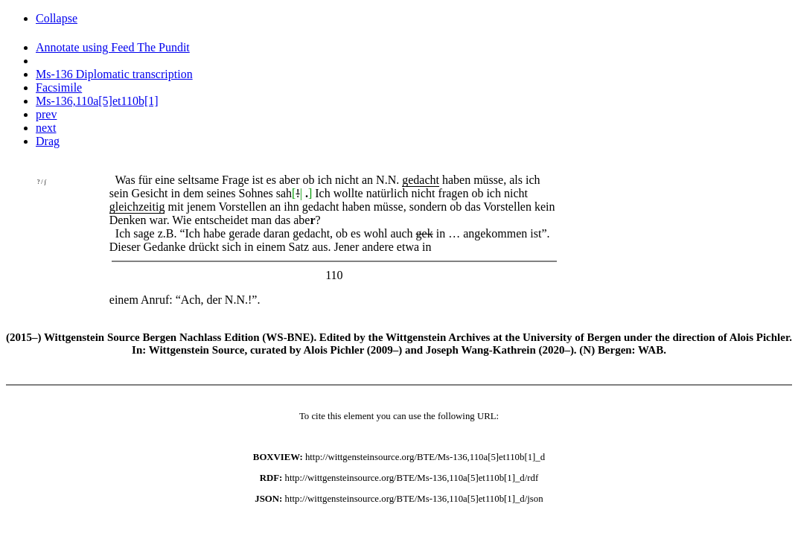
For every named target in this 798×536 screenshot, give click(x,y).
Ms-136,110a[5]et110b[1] (97, 101)
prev (46, 114)
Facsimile (59, 87)
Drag (48, 141)
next (46, 127)
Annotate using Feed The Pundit (113, 47)
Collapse (56, 18)
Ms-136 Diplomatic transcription (114, 74)
